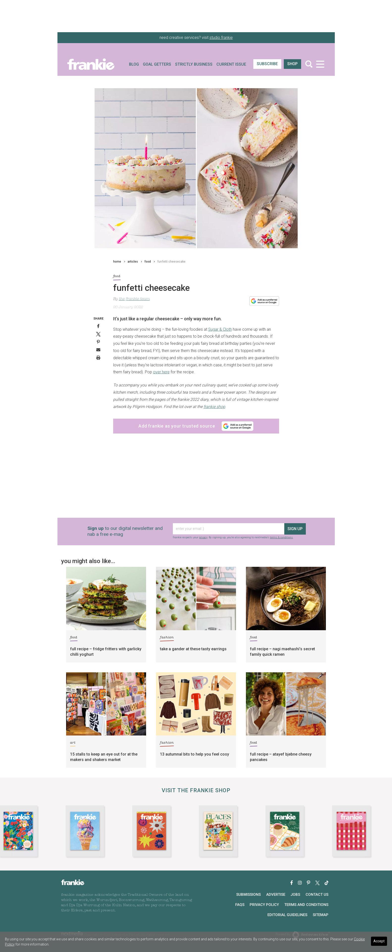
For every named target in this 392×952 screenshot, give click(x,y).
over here (161, 372)
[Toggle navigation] (320, 64)
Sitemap (320, 915)
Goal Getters (157, 64)
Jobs (295, 894)
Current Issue (231, 64)
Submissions (248, 894)
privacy (203, 537)
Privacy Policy (264, 904)
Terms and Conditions (306, 904)
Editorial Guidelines (287, 915)
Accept (379, 941)
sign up (295, 528)
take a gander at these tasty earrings (193, 649)
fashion (167, 638)
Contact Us (317, 894)
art (73, 743)
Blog (134, 64)
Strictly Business (193, 64)
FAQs (239, 904)
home (117, 261)
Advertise (275, 894)
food (147, 261)
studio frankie (221, 37)
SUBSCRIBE (267, 63)
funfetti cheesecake (171, 261)
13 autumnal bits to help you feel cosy (194, 754)
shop (292, 63)
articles (133, 261)
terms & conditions (281, 537)
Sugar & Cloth (220, 329)
